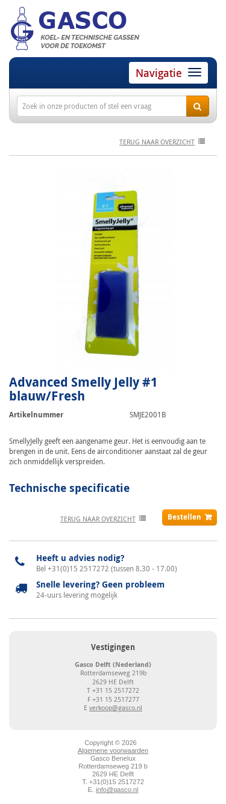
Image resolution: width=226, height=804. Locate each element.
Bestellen (184, 517)
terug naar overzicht (157, 141)
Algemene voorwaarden (113, 750)
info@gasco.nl (117, 789)
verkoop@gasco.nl (115, 707)
